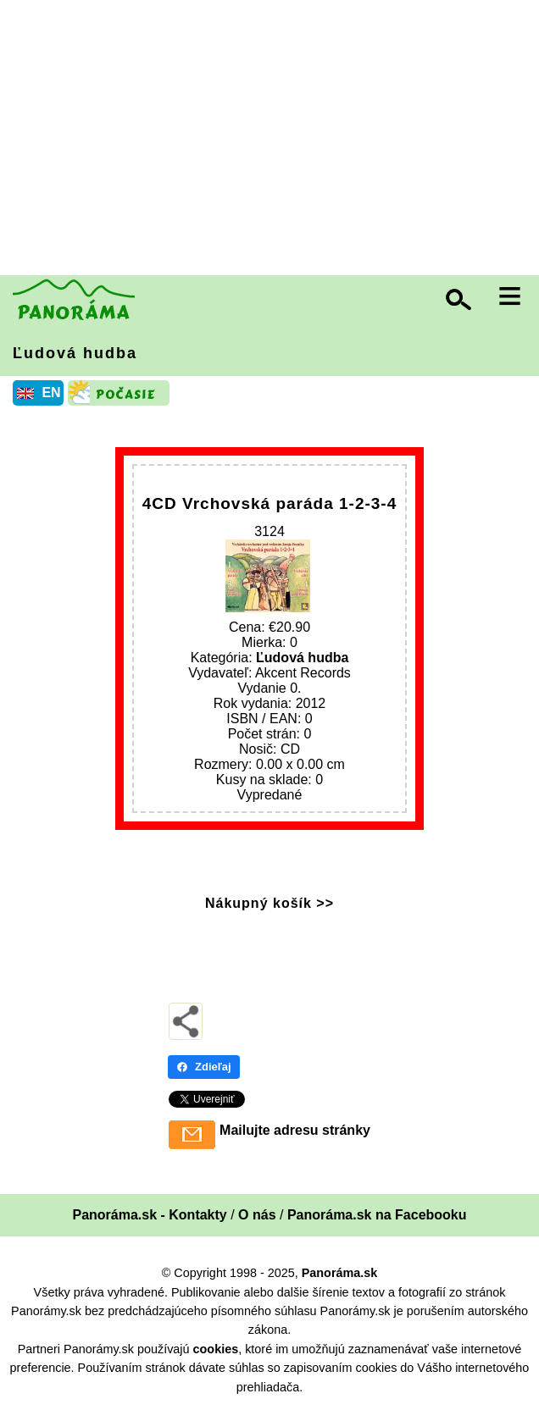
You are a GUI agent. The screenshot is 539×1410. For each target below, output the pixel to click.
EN (51, 392)
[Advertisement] (273, 139)
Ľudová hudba (75, 353)
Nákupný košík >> (269, 903)
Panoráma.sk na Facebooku (377, 1215)
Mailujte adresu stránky (294, 1130)
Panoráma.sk (340, 1273)
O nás (256, 1215)
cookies (216, 1349)
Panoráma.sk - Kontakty (149, 1215)
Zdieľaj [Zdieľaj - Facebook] (203, 1066)
